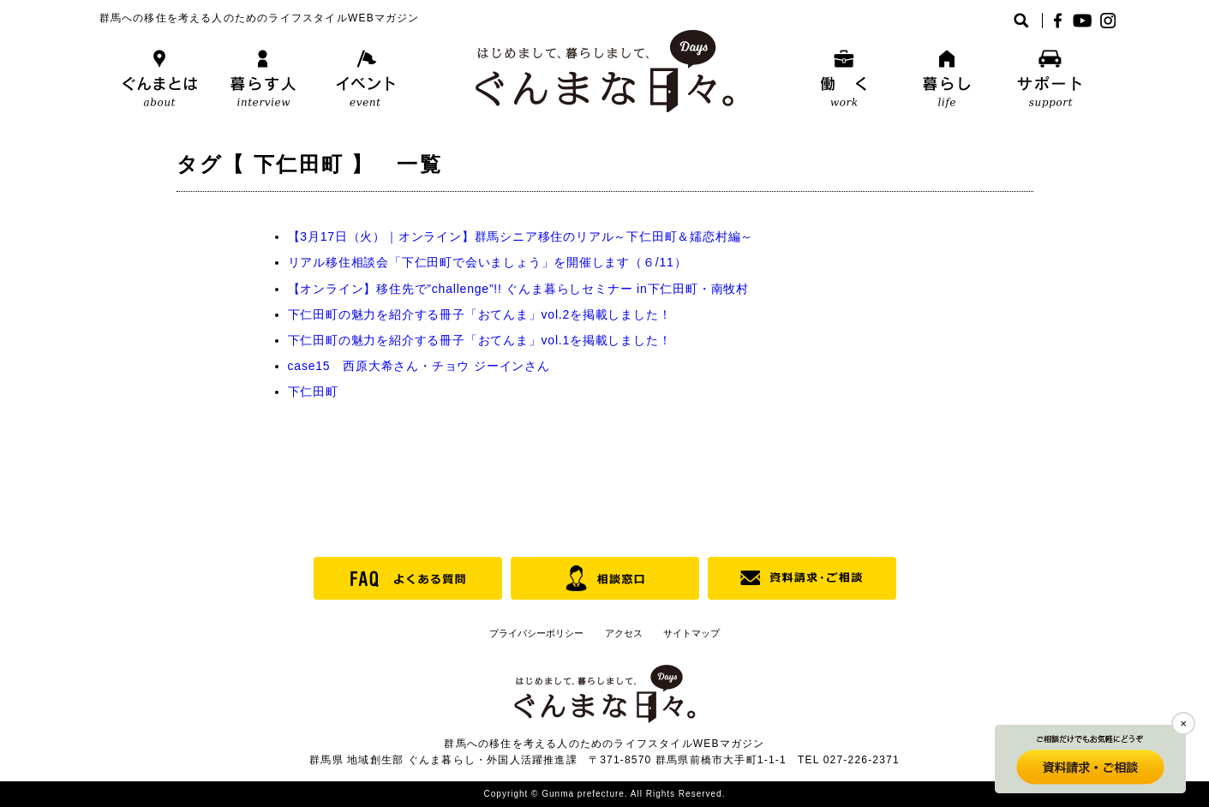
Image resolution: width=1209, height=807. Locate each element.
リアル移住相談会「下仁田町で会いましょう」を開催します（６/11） (487, 262)
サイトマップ (691, 633)
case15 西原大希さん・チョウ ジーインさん (419, 366)
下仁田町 (313, 391)
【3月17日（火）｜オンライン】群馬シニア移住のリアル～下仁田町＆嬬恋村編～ (521, 236)
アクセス (624, 633)
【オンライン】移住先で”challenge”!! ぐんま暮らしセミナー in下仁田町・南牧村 (519, 289)
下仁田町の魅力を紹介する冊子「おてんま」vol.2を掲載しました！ (480, 314)
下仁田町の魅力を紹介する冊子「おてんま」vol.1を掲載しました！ (480, 340)
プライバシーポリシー (536, 633)
